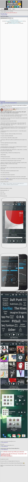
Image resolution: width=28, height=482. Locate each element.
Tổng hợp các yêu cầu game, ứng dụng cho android (14, 21)
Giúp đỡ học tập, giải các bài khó (13, 23)
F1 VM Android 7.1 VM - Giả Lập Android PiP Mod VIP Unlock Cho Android (13, 469)
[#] (12, 32)
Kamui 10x (23, 392)
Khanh (13, 392)
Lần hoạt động (2, 24)
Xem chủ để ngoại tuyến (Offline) (5, 474)
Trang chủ (2, 477)
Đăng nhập (2, 13)
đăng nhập (5, 456)
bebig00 (8, 392)
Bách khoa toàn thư (14, 22)
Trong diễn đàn (2, 475)
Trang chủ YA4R (4, 14)
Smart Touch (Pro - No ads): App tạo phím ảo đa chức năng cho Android (12, 467)
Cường (15, 392)
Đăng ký (6, 13)
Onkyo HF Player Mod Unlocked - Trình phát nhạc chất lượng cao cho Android (13, 464)
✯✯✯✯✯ (19, 392)
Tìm (12, 18)
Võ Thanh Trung (15, 480)
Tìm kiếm (1, 27)
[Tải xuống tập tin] (4, 373)
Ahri (11, 392)
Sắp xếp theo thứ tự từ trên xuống (5, 476)
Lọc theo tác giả (2, 473)
